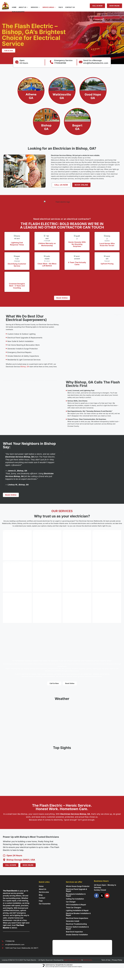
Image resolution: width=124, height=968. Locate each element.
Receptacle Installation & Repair (76, 895)
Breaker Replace (102, 546)
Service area (44, 892)
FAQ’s (61, 7)
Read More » (10, 556)
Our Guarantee (18, 12)
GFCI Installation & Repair (76, 905)
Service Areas (49, 7)
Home (14, 7)
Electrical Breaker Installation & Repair (78, 914)
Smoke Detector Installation (77, 935)
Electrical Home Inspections (77, 918)
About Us (23, 7)
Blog (40, 895)
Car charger (100, 575)
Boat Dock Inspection (74, 932)
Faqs (41, 901)
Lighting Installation (14, 573)
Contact (42, 898)
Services (35, 7)
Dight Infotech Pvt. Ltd (72, 960)
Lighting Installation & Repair (77, 910)
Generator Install (43, 542)
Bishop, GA (24, 367)
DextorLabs (87, 960)
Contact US (70, 7)
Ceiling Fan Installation (15, 606)
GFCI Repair (70, 575)
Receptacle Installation (45, 606)
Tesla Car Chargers (44, 575)
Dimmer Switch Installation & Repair (77, 928)
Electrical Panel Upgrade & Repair (76, 890)
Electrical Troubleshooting (17, 544)
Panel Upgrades (72, 606)
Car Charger (71, 902)
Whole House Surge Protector (78, 886)
